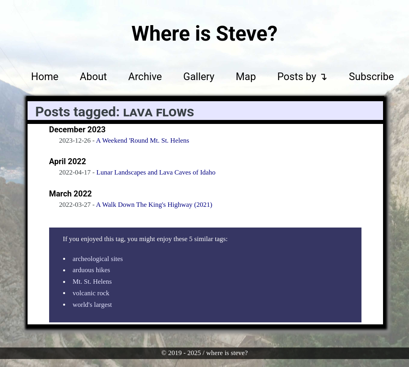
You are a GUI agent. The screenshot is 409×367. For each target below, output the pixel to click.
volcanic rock (91, 293)
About (93, 76)
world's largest (92, 304)
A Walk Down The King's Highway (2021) (154, 204)
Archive (145, 76)
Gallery (198, 76)
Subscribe (371, 76)
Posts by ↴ (302, 76)
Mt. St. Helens (92, 282)
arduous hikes (91, 270)
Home (45, 76)
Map (246, 76)
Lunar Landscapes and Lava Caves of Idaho (155, 172)
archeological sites (98, 259)
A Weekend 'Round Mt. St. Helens (142, 140)
